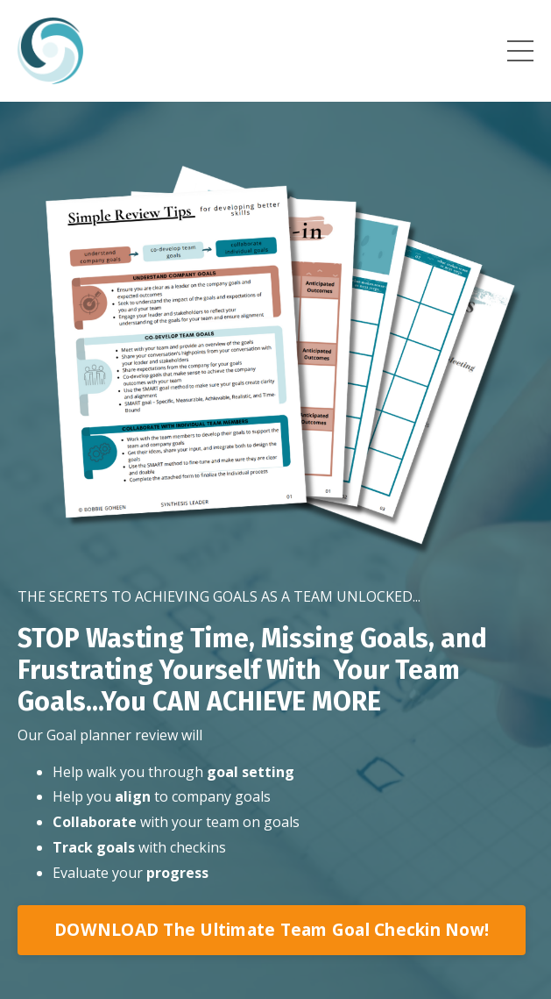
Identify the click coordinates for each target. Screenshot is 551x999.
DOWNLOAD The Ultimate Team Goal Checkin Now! (271, 929)
